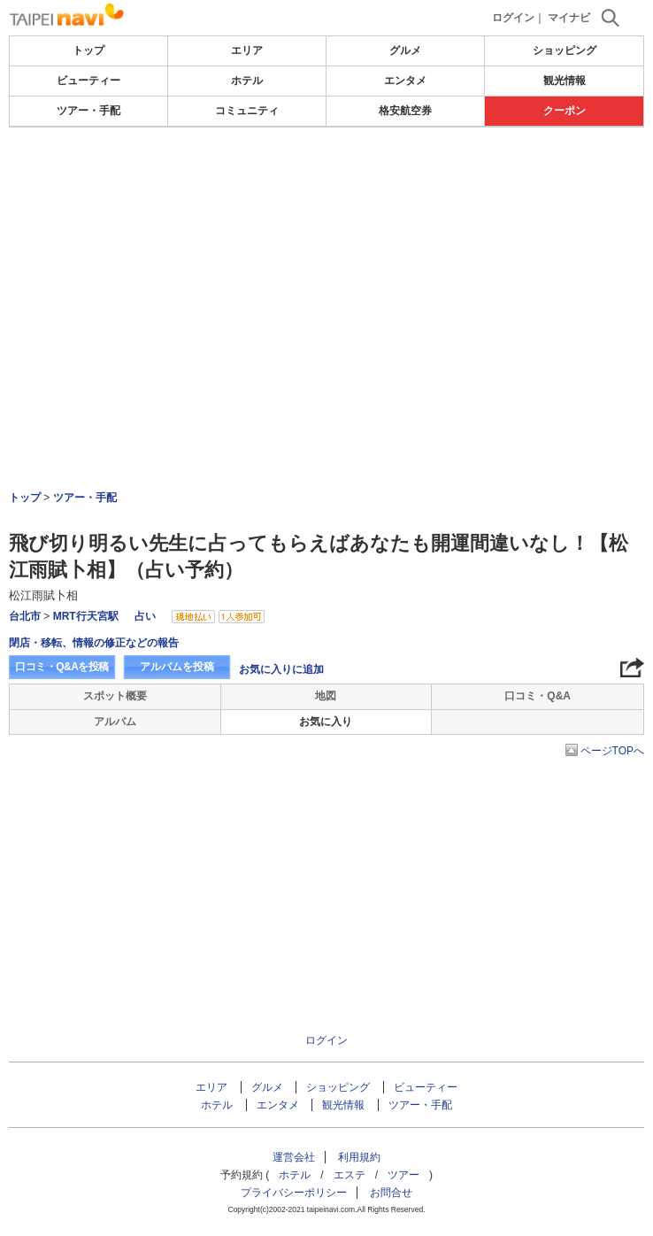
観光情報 (564, 80)
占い (145, 616)
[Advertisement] (326, 180)
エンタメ (405, 80)
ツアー (403, 1175)
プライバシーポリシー (294, 1192)
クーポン (564, 110)
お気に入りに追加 (281, 669)
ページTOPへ (612, 751)
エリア (247, 50)
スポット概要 (115, 696)
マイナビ (569, 18)
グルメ (405, 50)
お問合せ (391, 1192)
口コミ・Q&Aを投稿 (62, 666)
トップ (88, 50)
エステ (349, 1175)
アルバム (115, 721)
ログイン (513, 18)
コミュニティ (247, 110)
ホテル (247, 80)
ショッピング (564, 50)
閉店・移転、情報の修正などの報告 (94, 643)
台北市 (25, 616)
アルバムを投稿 (177, 666)
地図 (325, 696)
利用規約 (359, 1157)
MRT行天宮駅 (86, 616)
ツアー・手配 (88, 110)
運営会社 (294, 1157)
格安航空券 (405, 110)
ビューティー (88, 80)
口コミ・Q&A (537, 696)
